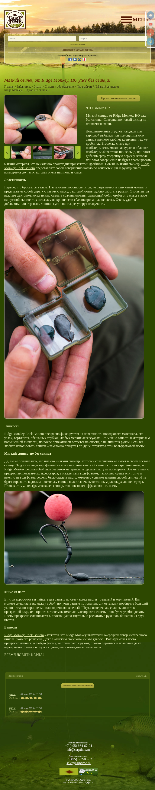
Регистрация (68, 49)
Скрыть (139, 676)
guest (12, 694)
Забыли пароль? (84, 49)
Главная (9, 86)
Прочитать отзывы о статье (118, 98)
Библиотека (24, 86)
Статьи (38, 86)
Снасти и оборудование (59, 86)
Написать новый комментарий (77, 685)
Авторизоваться (77, 44)
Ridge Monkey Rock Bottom (24, 635)
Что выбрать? (85, 86)
